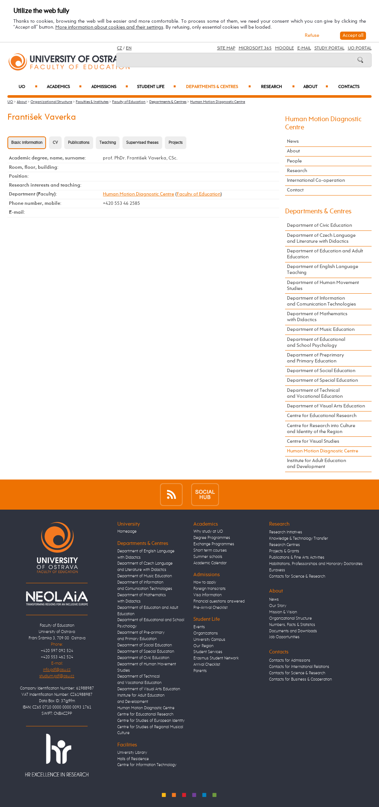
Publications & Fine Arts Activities (296, 557)
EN (128, 48)
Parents (200, 671)
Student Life (156, 87)
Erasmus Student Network (216, 658)
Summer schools (207, 557)
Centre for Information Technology (146, 765)
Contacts (348, 87)
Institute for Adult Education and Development (316, 463)
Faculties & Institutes (92, 102)
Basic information (26, 143)
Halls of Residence (133, 759)
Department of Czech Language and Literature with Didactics (321, 238)
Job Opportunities (284, 637)
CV (55, 143)
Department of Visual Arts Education (326, 406)
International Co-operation (316, 180)
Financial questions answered (219, 601)
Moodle (284, 48)
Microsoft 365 (255, 48)
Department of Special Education (322, 380)
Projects (176, 143)
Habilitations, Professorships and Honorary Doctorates (316, 564)
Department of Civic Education (319, 225)
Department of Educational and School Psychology (316, 342)
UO (28, 87)
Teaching (107, 143)
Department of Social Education (321, 370)
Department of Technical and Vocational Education (315, 393)
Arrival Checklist (206, 664)
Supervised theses (142, 143)
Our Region (203, 646)
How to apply (204, 582)
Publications (78, 143)
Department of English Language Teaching (322, 269)
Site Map (226, 48)
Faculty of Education (129, 102)
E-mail (304, 48)
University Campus (209, 639)
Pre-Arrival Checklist (210, 608)
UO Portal (360, 48)
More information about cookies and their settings (109, 27)
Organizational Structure (51, 102)
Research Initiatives (285, 532)
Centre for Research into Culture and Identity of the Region (321, 428)
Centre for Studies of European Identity (150, 721)
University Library (132, 752)
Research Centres (284, 545)
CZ (119, 48)
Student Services (207, 652)
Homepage (127, 531)
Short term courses (210, 550)
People (294, 161)
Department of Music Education (321, 329)
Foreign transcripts (209, 589)
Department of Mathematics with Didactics (317, 316)
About (316, 87)
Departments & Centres (218, 87)
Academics (64, 87)
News (293, 141)
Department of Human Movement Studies (323, 285)
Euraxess (277, 570)
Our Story (277, 606)
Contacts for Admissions (289, 660)
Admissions (109, 87)
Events (199, 627)
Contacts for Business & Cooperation (300, 679)
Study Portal (329, 48)
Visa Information (207, 595)
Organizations (205, 633)
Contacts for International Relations (299, 667)
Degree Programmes (211, 538)
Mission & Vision (283, 612)
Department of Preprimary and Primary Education (315, 358)
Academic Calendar (210, 563)
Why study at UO (208, 531)
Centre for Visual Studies (313, 441)
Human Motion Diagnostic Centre (217, 102)
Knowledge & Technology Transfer (298, 538)
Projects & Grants (284, 551)
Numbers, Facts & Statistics (292, 625)
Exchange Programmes (213, 544)
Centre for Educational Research (321, 415)
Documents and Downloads (293, 631)
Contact (295, 190)
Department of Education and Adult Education (325, 254)
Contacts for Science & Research (297, 576)
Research (278, 87)
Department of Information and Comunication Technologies (321, 301)
